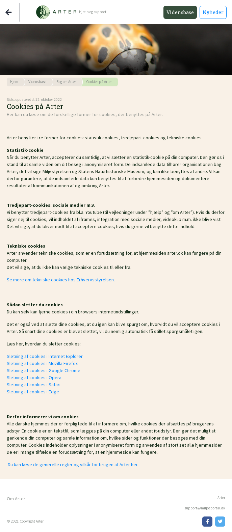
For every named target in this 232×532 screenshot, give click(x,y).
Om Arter (16, 499)
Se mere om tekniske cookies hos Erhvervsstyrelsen (60, 280)
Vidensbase (180, 12)
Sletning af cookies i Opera (34, 377)
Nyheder (213, 12)
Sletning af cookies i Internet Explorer (45, 356)
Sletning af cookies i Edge (33, 392)
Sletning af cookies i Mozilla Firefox (42, 363)
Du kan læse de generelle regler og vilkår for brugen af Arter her (72, 464)
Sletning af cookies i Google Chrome (43, 370)
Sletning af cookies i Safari (33, 385)
